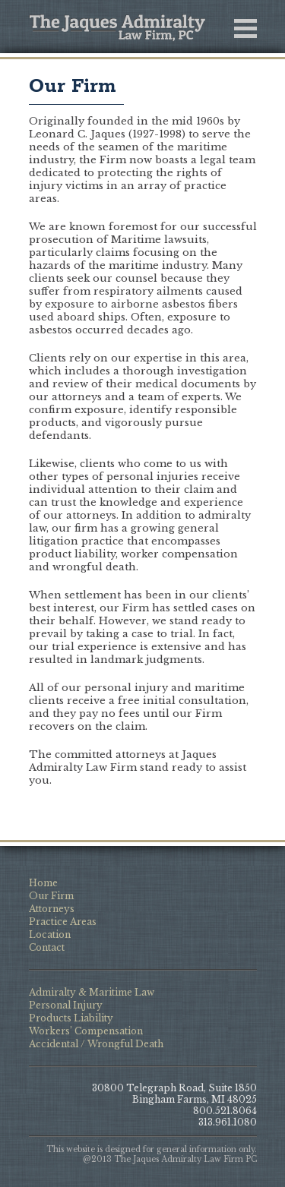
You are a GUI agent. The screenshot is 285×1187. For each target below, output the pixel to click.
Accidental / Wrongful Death (96, 1044)
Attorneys (51, 908)
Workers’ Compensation (86, 1031)
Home (43, 883)
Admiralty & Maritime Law (91, 992)
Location (50, 934)
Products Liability (71, 1018)
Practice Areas (63, 921)
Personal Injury (66, 1005)
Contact (47, 947)
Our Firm (72, 86)
